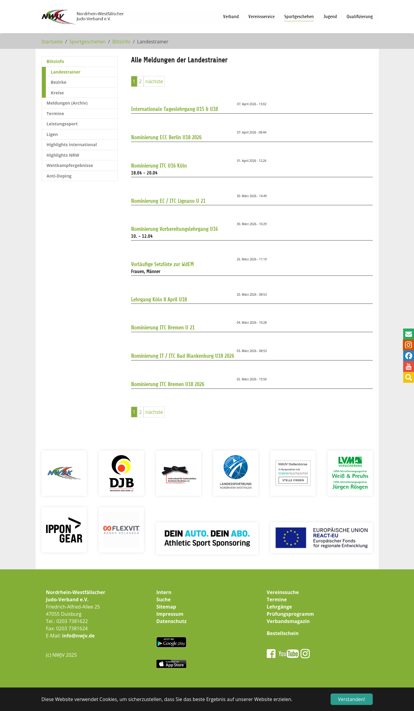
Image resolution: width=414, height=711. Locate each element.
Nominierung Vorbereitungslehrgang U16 (174, 229)
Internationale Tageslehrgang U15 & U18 (174, 109)
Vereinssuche (283, 592)
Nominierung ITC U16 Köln (159, 166)
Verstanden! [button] (351, 699)
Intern (163, 592)
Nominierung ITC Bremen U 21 (163, 328)
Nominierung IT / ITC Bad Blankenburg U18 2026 (182, 356)
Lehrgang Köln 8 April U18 (159, 300)
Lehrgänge (279, 606)
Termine (277, 599)
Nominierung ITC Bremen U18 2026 (167, 384)
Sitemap (166, 606)
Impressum (169, 614)
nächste (154, 81)
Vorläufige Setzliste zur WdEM (162, 264)
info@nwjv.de (78, 635)
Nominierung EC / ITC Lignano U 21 (168, 201)
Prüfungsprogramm (290, 614)
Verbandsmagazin (288, 621)
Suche (163, 599)
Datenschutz (171, 621)
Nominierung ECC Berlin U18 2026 (166, 137)
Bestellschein (283, 633)
